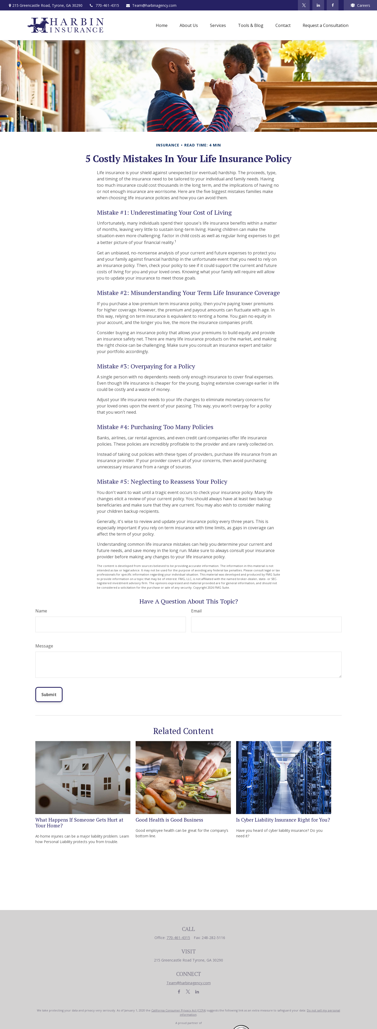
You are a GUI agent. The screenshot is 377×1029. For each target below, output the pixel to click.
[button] (162, 25)
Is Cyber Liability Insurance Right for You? (283, 820)
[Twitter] (304, 5)
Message (44, 646)
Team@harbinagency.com (151, 5)
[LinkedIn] (318, 5)
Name (41, 611)
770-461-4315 (104, 5)
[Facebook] (333, 5)
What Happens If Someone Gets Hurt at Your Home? (79, 823)
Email (196, 611)
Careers (360, 5)
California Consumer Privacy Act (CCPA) (178, 1010)
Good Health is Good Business (169, 820)
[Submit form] (49, 694)
